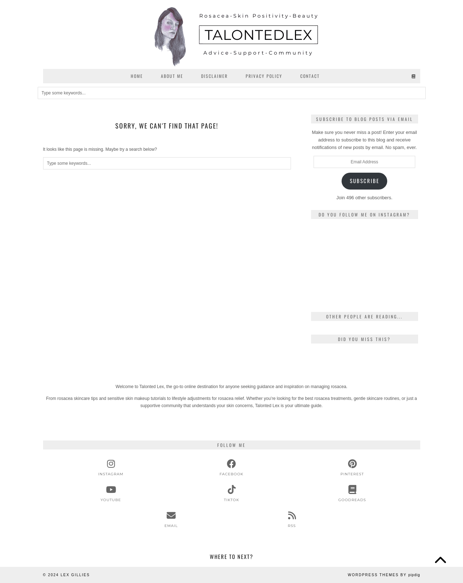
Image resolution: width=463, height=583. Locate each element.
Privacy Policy (264, 76)
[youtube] (111, 493)
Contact (310, 76)
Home (137, 76)
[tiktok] (231, 493)
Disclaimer (214, 76)
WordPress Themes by (384, 575)
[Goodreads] (414, 76)
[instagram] (111, 467)
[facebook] (231, 467)
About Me (172, 76)
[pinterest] (352, 467)
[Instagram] (329, 242)
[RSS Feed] (292, 519)
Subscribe (364, 181)
